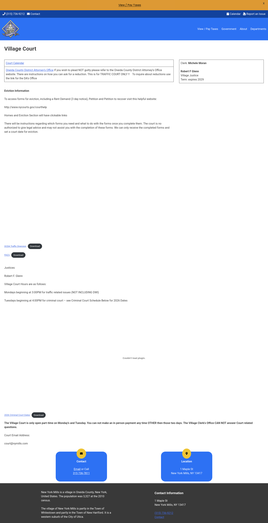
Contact (33, 14)
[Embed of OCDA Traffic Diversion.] (89, 189)
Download (35, 246)
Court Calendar (15, 63)
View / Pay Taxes (207, 29)
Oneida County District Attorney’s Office (29, 70)
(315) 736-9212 (14, 14)
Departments (258, 29)
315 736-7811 (81, 473)
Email (77, 469)
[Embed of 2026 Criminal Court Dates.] (134, 358)
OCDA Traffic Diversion (15, 246)
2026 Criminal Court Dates (17, 415)
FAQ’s (7, 255)
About (243, 29)
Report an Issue (254, 14)
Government (229, 29)
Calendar (233, 14)
